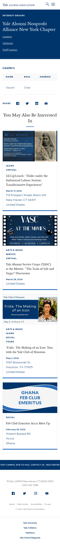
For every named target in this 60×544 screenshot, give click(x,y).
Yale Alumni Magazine (30, 538)
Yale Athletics (30, 528)
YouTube (47, 493)
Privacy (47, 504)
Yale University (30, 523)
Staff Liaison (10, 49)
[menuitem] (13, 493)
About (12, 504)
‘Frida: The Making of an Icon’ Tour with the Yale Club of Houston (29, 350)
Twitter (25, 493)
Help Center (52, 465)
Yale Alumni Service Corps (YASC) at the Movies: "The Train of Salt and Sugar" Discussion (30, 268)
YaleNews (30, 533)
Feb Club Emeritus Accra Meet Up (28, 423)
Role (27, 77)
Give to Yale (22, 465)
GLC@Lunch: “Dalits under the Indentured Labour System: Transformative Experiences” (27, 180)
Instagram (36, 493)
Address (45, 77)
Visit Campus (7, 465)
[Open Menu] (53, 4)
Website (8, 43)
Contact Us (37, 465)
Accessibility (36, 504)
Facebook (14, 493)
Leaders (7, 36)
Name (9, 77)
